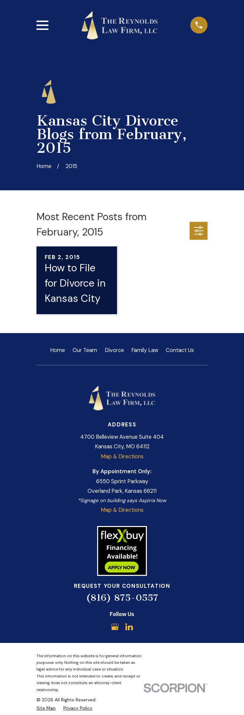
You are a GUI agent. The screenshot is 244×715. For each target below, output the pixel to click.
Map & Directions (122, 456)
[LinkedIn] (129, 627)
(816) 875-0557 (122, 597)
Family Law (144, 350)
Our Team (85, 350)
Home (57, 350)
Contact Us (180, 350)
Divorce (114, 350)
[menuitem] (46, 708)
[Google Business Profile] (115, 627)
